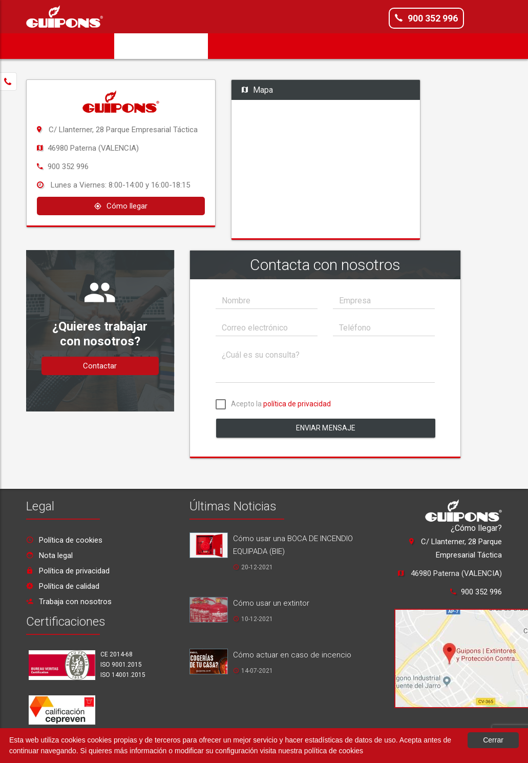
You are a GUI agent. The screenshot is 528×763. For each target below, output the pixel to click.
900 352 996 (426, 18)
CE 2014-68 (116, 654)
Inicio (45, 46)
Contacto (454, 46)
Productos (297, 46)
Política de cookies (64, 540)
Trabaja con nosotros (69, 601)
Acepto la (273, 405)
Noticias (405, 46)
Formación (353, 46)
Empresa (89, 46)
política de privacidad (297, 404)
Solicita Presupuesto (161, 46)
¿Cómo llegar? (476, 528)
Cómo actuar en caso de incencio (292, 654)
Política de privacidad (68, 570)
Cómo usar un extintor (271, 603)
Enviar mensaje (326, 428)
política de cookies (333, 751)
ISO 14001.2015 (122, 674)
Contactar (100, 365)
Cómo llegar (120, 206)
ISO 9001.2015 (121, 664)
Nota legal (49, 555)
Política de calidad (62, 586)
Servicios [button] (238, 46)
